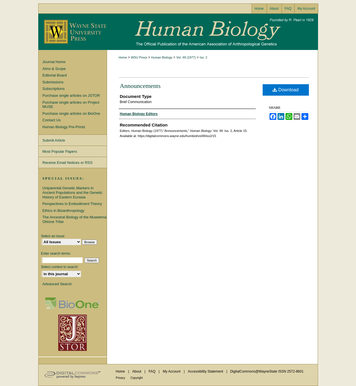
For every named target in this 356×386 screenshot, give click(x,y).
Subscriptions (54, 89)
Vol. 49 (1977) (186, 57)
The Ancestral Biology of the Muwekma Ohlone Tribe (75, 219)
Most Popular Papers (60, 151)
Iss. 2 (203, 57)
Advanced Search (57, 284)
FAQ (152, 371)
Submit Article (54, 140)
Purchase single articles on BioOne (71, 113)
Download (286, 89)
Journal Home (54, 62)
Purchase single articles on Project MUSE (71, 104)
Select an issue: (53, 236)
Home (123, 57)
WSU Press (139, 57)
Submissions (53, 82)
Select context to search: (60, 267)
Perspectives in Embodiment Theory (72, 204)
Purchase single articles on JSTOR (71, 95)
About (137, 371)
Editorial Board (55, 75)
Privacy (121, 377)
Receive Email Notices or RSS (68, 162)
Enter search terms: (56, 254)
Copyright (136, 377)
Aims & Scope (54, 69)
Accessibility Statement (206, 371)
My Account (172, 371)
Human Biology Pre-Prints (64, 127)
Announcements (140, 85)
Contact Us (52, 120)
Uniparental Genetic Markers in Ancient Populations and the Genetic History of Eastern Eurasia (72, 192)
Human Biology (178, 32)
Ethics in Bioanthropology (64, 210)
